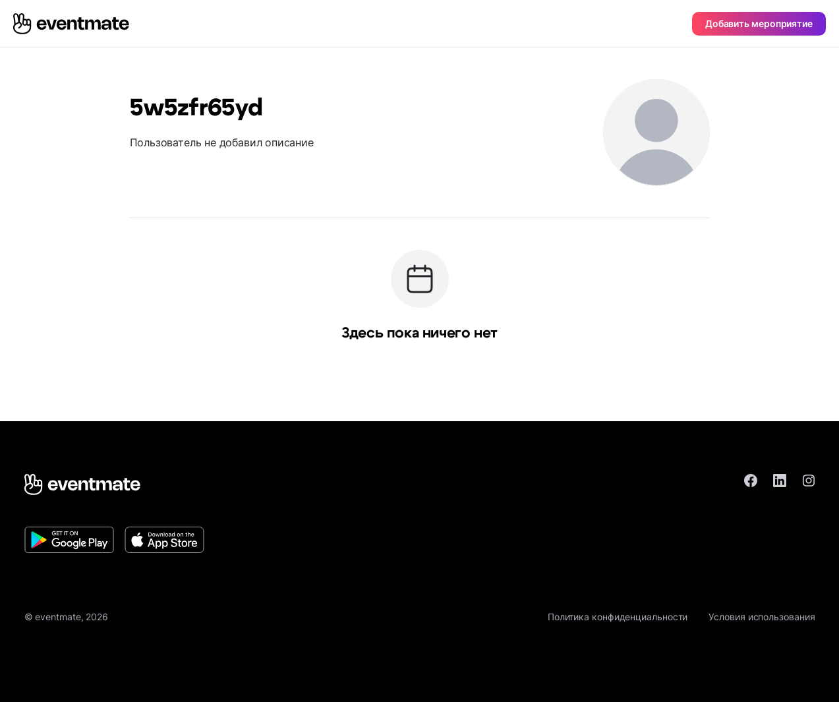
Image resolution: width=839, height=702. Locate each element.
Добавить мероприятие (759, 23)
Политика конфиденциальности (618, 616)
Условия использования (762, 616)
